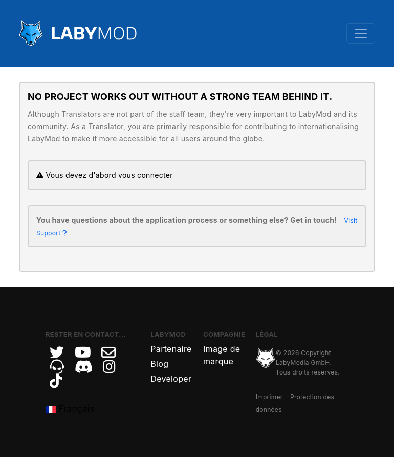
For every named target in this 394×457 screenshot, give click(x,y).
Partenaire (170, 349)
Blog (159, 364)
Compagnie (224, 334)
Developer (170, 378)
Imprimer (269, 397)
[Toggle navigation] (360, 33)
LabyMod (168, 334)
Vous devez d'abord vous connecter (104, 175)
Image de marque (221, 355)
